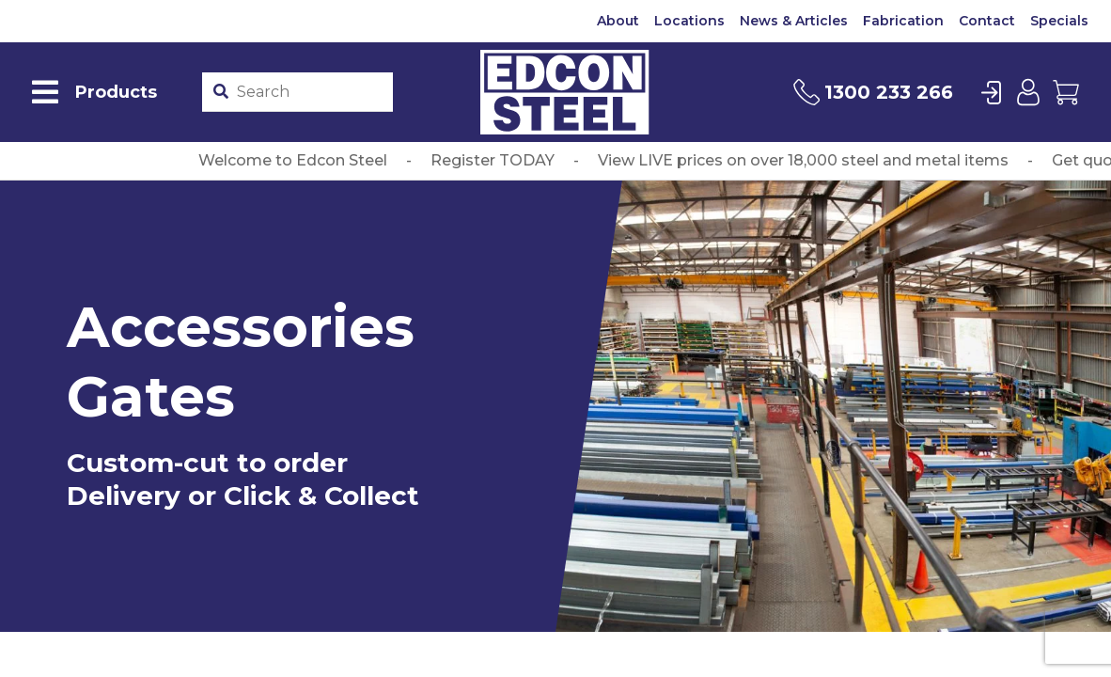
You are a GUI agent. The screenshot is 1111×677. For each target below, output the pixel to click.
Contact (987, 20)
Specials (1059, 20)
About (618, 20)
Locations (689, 20)
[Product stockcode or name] (310, 92)
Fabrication (903, 20)
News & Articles (794, 20)
